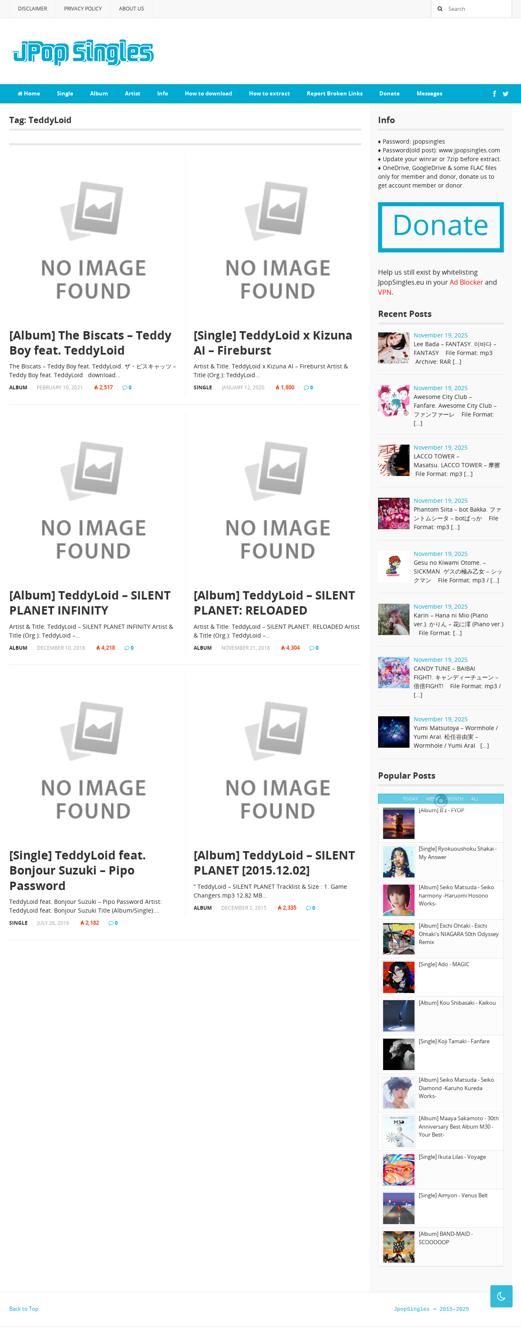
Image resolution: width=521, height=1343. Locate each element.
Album (99, 93)
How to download (208, 93)
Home (29, 93)
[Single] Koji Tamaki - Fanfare (454, 1041)
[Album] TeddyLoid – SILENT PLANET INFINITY (90, 602)
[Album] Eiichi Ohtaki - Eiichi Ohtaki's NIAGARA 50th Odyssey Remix (459, 934)
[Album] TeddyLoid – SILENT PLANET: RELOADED (274, 602)
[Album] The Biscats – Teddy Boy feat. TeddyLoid (90, 342)
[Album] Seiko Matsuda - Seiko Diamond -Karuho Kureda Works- (456, 1088)
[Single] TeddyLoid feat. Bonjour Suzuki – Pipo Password (77, 870)
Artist (132, 93)
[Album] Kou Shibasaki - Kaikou (457, 1002)
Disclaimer (32, 8)
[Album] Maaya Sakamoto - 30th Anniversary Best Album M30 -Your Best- (459, 1126)
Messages (429, 93)
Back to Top (24, 1308)
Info (162, 93)
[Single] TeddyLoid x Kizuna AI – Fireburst (273, 342)
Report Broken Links (335, 93)
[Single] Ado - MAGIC (444, 964)
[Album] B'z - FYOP (441, 810)
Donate (389, 93)
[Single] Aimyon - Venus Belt (453, 1195)
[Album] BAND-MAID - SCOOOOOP (446, 1238)
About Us (131, 8)
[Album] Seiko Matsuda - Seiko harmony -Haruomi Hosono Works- (456, 895)
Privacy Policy (83, 8)
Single (65, 93)
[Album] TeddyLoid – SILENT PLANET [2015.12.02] (274, 862)
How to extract (269, 93)
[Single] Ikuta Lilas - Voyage (452, 1156)
